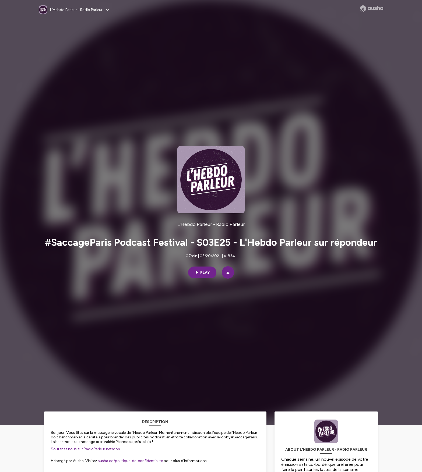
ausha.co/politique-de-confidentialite (130, 461)
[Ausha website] (371, 8)
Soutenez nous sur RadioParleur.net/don (85, 449)
